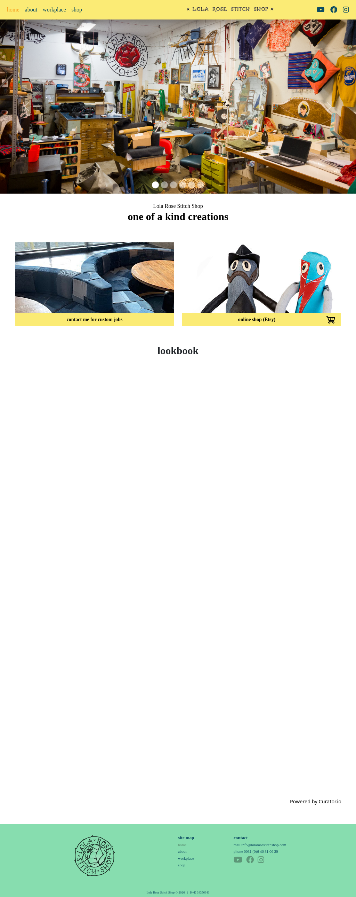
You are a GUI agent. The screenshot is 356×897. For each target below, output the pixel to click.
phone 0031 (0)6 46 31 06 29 (256, 851)
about (31, 10)
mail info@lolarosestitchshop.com (260, 845)
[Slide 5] (191, 185)
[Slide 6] (200, 185)
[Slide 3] (173, 185)
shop (77, 10)
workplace (54, 10)
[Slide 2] (164, 185)
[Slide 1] (155, 185)
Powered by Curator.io (315, 801)
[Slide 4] (182, 185)
